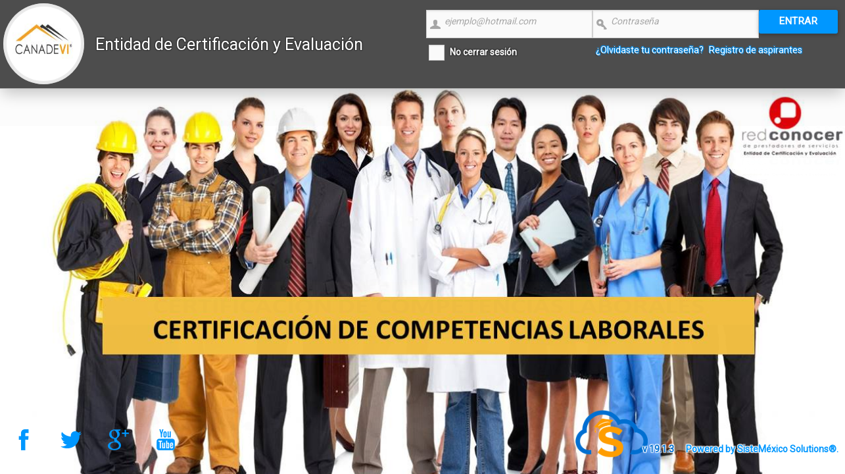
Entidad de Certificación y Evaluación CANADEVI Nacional (229, 60)
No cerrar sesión (483, 52)
